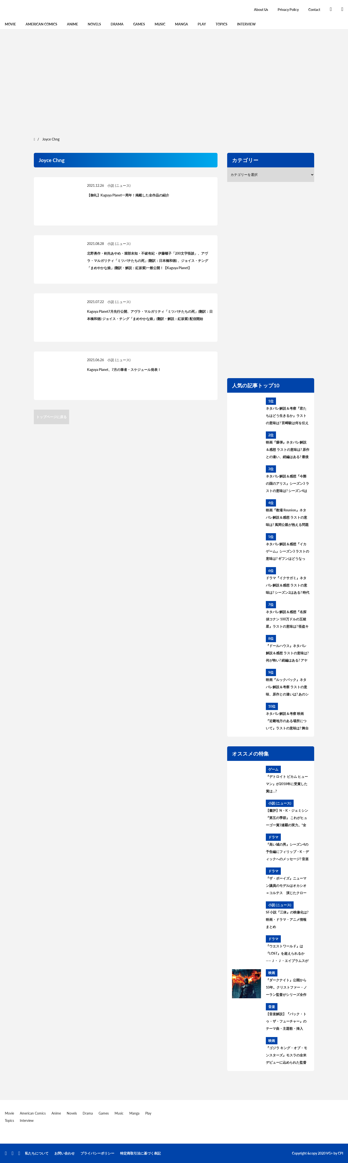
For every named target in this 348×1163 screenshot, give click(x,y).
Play (202, 24)
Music (160, 24)
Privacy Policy (288, 10)
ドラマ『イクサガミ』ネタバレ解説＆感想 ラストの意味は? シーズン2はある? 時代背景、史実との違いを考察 (287, 586)
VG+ (329, 1153)
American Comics (41, 24)
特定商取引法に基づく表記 (140, 1153)
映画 (271, 973)
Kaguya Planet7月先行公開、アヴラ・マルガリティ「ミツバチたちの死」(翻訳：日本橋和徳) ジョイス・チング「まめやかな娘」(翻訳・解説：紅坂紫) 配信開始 (150, 315)
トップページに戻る (51, 417)
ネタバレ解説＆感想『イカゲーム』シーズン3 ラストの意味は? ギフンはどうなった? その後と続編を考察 (287, 552)
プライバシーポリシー (97, 1153)
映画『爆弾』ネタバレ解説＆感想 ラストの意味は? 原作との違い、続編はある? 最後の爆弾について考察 (287, 450)
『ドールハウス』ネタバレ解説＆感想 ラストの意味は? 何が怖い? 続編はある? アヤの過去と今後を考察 (287, 654)
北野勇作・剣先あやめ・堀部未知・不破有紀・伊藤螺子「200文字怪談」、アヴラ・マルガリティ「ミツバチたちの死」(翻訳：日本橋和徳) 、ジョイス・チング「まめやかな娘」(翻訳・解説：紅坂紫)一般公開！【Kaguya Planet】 (147, 260)
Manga (181, 24)
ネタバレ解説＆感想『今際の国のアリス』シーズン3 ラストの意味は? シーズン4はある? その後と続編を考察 (287, 484)
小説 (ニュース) (118, 185)
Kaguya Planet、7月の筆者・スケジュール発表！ (124, 369)
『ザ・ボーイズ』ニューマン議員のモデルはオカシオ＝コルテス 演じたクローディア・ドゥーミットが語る (286, 886)
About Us (261, 10)
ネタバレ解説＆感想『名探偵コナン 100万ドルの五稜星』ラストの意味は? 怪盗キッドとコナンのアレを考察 (287, 620)
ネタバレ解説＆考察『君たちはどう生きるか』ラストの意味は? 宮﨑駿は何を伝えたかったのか (287, 416)
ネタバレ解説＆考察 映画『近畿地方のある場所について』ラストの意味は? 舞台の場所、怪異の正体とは (287, 721)
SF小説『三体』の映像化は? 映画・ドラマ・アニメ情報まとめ (287, 919)
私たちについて (37, 1153)
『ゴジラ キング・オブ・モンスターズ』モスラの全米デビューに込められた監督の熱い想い (286, 1056)
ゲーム (273, 769)
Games (139, 24)
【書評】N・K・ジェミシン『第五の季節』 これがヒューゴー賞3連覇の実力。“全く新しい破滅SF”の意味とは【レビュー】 (287, 818)
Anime (72, 24)
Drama (117, 24)
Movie (10, 24)
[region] (174, 82)
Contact (314, 10)
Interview (246, 24)
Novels (94, 24)
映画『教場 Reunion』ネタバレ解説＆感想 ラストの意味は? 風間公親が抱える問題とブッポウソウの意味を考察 (287, 518)
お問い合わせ (64, 1153)
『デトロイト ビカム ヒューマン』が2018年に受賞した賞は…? (287, 783)
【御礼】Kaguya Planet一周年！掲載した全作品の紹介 (128, 195)
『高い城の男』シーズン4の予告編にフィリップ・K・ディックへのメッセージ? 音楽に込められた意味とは (287, 852)
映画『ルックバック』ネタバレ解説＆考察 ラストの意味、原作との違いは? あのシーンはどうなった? (287, 688)
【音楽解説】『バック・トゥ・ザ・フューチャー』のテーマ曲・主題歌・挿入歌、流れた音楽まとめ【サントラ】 (286, 1022)
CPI (340, 1153)
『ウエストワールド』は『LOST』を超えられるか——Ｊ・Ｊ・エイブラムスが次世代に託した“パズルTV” (287, 954)
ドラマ (273, 837)
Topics (221, 24)
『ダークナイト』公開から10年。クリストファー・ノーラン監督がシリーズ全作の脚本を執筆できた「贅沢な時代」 (286, 988)
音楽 (271, 1007)
